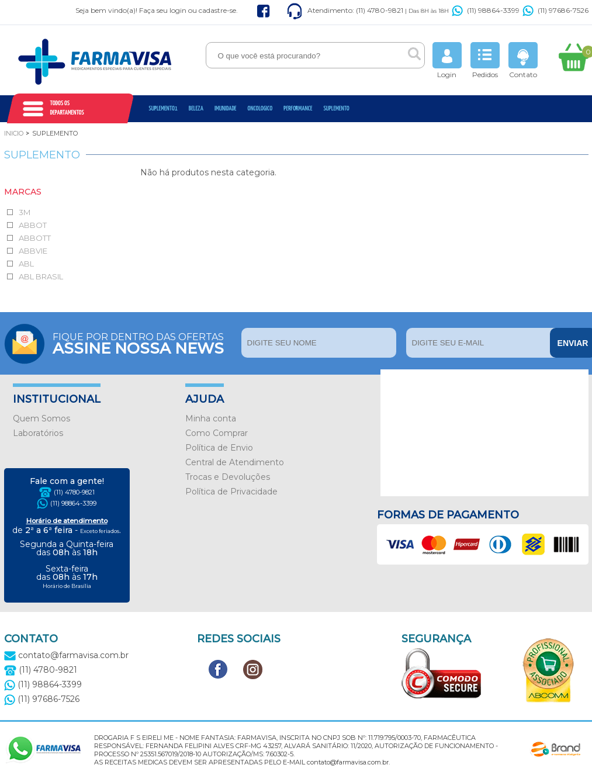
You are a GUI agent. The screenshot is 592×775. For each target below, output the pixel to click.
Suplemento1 (163, 108)
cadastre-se (217, 10)
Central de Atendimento (234, 462)
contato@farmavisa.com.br (66, 655)
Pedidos (485, 60)
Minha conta (210, 418)
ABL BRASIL (41, 276)
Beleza (196, 108)
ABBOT (33, 225)
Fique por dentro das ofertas (144, 342)
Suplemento (336, 108)
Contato (523, 60)
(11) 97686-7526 (555, 10)
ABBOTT (35, 238)
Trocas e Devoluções (227, 477)
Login (447, 60)
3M (24, 212)
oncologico (260, 108)
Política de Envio (219, 447)
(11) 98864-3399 (486, 10)
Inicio (13, 133)
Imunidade (225, 108)
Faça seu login (162, 10)
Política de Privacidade (231, 491)
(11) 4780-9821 (74, 492)
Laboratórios (38, 433)
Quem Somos (41, 418)
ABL (26, 263)
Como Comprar (216, 433)
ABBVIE (33, 250)
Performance (297, 108)
